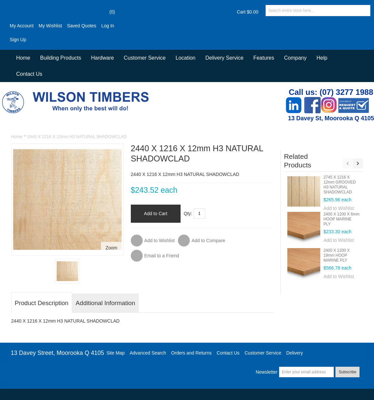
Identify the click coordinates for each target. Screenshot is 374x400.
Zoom (111, 247)
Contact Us (29, 74)
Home (16, 136)
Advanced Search (147, 353)
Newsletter (266, 372)
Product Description (42, 303)
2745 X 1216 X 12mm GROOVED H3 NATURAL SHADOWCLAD (340, 184)
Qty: (188, 213)
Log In (107, 25)
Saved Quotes (81, 25)
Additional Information (105, 303)
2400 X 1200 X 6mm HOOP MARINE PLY (342, 219)
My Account (22, 25)
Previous (348, 163)
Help (321, 58)
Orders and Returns (191, 353)
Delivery (294, 353)
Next (358, 163)
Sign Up (18, 39)
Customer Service (263, 353)
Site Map (115, 353)
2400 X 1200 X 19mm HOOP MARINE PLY (337, 255)
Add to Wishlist (339, 208)
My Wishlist (50, 25)
